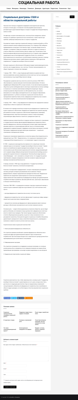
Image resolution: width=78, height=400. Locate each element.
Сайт (5, 374)
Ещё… (69, 8)
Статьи (58, 66)
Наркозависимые (61, 48)
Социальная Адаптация (62, 59)
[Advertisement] (26, 267)
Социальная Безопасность (63, 62)
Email (5, 368)
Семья (9, 8)
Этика (58, 74)
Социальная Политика (62, 64)
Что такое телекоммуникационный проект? (10, 329)
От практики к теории (9, 320)
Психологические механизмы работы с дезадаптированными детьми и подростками (64, 89)
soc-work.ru (11, 397)
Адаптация (45, 8)
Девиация (38, 8)
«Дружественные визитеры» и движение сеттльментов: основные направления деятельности (65, 103)
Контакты (17, 397)
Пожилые (30, 8)
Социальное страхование (62, 124)
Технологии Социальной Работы (65, 71)
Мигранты (59, 45)
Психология (63, 8)
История (59, 43)
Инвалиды (23, 8)
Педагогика (54, 8)
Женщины (15, 8)
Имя (5, 363)
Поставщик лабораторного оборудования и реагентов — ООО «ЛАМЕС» (64, 112)
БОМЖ (58, 31)
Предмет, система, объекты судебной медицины (39, 329)
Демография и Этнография (63, 36)
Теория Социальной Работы (63, 69)
